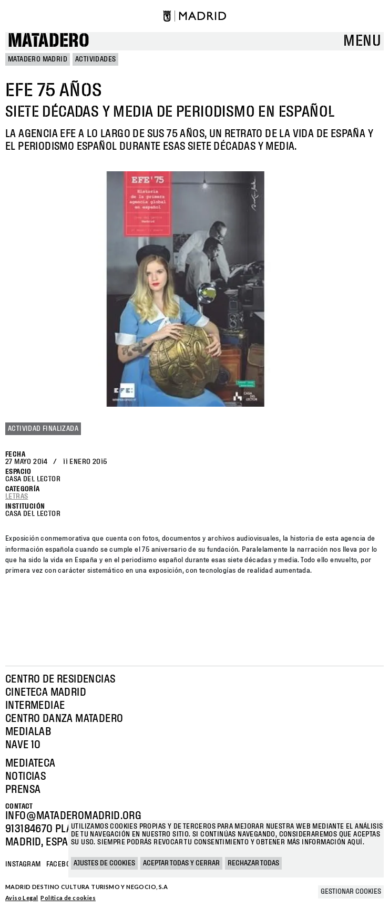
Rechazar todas (253, 863)
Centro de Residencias (60, 679)
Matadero (48, 41)
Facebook (62, 864)
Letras (16, 496)
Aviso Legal (21, 898)
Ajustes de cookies (104, 863)
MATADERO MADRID (37, 59)
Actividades (95, 59)
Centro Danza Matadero (64, 719)
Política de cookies (68, 898)
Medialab (28, 732)
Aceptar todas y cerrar (181, 863)
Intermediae (35, 705)
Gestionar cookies (351, 891)
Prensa (22, 789)
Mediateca (30, 763)
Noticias (25, 776)
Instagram (23, 864)
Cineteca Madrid (45, 692)
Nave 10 (23, 745)
